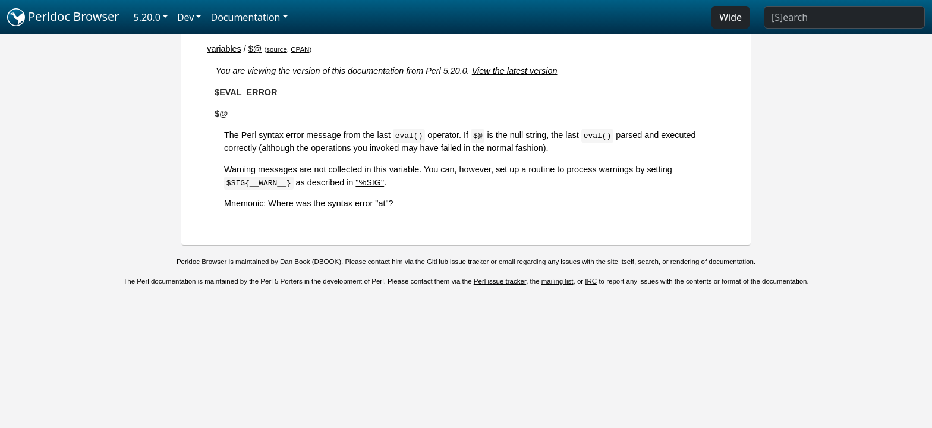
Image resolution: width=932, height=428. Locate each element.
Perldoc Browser (63, 17)
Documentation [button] (245, 17)
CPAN (300, 49)
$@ (255, 49)
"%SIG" (369, 182)
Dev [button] (185, 17)
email (507, 261)
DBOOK (326, 261)
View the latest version (515, 70)
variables (224, 49)
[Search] (844, 17)
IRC (591, 281)
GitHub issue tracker (458, 261)
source (276, 49)
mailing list (557, 281)
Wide (730, 17)
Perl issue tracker (500, 281)
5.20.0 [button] (147, 17)
